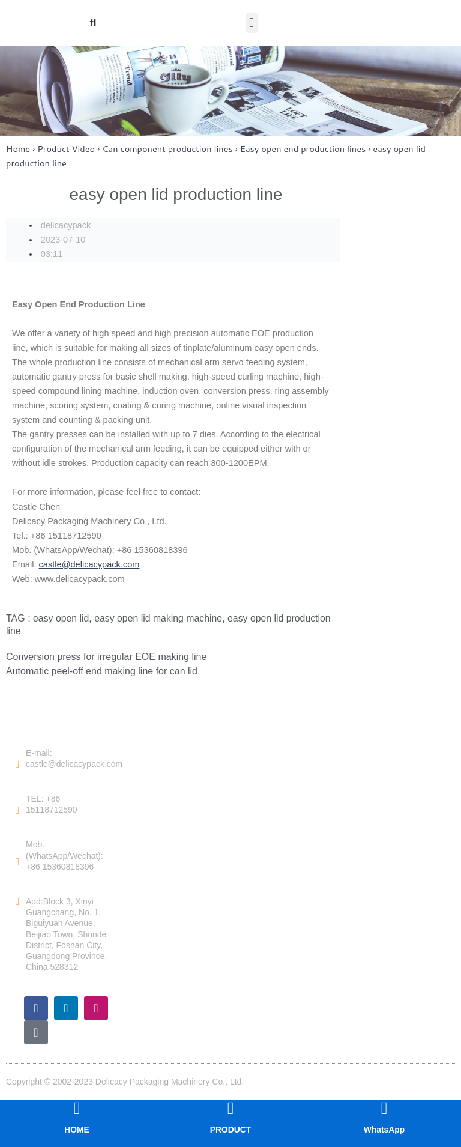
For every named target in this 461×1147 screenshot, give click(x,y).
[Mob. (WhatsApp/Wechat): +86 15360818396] (17, 861)
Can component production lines (167, 148)
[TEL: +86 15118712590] (17, 810)
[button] (252, 23)
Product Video (66, 148)
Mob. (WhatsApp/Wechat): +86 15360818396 (64, 855)
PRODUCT (230, 1129)
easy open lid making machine (159, 618)
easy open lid (61, 618)
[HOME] (77, 1108)
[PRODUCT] (230, 1108)
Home (18, 148)
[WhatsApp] (384, 1108)
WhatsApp (384, 1129)
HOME (76, 1129)
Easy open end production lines (303, 148)
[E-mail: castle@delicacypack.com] (17, 763)
